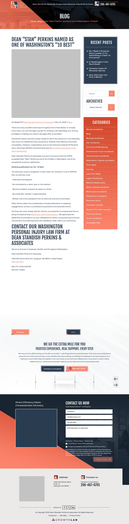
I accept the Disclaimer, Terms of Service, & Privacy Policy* (87, 445)
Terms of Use (88, 440)
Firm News (91, 169)
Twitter (69, 506)
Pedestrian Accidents (96, 200)
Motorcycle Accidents (96, 196)
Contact (90, 4)
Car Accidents (93, 144)
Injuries (90, 173)
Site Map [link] (63, 515)
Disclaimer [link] (52, 515)
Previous (20, 332)
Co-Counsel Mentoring (97, 148)
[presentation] (116, 378)
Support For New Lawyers (99, 214)
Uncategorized (93, 227)
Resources (71, 4)
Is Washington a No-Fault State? (99, 63)
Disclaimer (69, 440)
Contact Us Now (78, 401)
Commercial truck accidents (100, 153)
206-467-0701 (107, 4)
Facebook (64, 506)
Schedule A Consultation (51, 369)
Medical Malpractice (96, 187)
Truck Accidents (94, 223)
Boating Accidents (95, 139)
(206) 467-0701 (17, 262)
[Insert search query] (100, 94)
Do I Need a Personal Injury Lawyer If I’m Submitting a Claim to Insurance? (100, 54)
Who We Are (41, 4)
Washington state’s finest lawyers (44, 214)
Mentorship (51, 4)
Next (73, 332)
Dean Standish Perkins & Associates (38, 122)
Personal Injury (93, 205)
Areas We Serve (81, 4)
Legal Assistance (94, 182)
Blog (40, 21)
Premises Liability (94, 209)
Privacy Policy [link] (75, 515)
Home (35, 4)
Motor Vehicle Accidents (98, 191)
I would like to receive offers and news (80, 442)
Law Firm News (93, 178)
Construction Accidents (97, 157)
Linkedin (73, 506)
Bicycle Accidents (94, 130)
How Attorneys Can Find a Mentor (98, 76)
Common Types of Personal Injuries (98, 69)
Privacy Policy (78, 440)
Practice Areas (61, 4)
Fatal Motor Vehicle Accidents (95, 163)
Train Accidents (93, 218)
